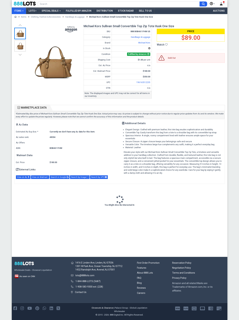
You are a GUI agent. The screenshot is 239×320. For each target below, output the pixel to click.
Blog (139, 283)
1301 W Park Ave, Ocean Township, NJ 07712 (98, 266)
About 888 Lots (145, 272)
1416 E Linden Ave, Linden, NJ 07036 (94, 262)
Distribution (105, 10)
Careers (141, 293)
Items (19, 10)
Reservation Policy (181, 263)
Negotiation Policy (181, 267)
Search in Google (59, 177)
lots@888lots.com (84, 275)
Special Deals (51, 10)
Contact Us (80, 292)
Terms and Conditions (183, 272)
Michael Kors (144, 43)
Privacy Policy (179, 278)
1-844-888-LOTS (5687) (88, 281)
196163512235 (143, 82)
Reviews (141, 288)
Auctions (219, 10)
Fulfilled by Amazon (78, 10)
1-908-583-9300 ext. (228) (89, 286)
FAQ (139, 278)
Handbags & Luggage (75, 17)
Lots (32, 10)
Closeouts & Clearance (102, 308)
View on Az (23, 177)
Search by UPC (99, 177)
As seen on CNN (24, 276)
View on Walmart (40, 177)
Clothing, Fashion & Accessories (46, 17)
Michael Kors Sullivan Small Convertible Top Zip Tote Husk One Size (121, 17)
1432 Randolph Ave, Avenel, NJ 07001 (95, 269)
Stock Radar (126, 10)
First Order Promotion (148, 263)
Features (141, 267)
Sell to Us (145, 10)
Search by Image (80, 177)
